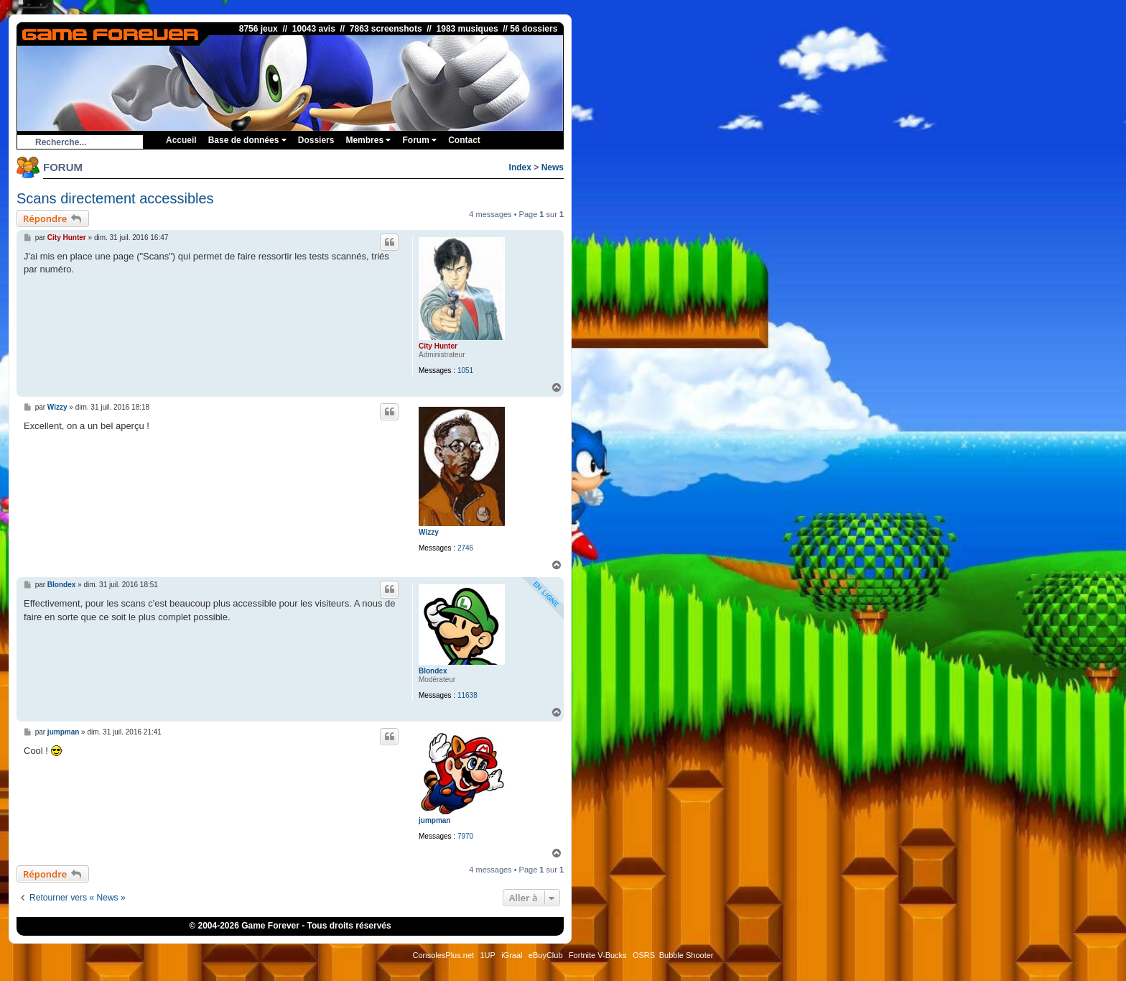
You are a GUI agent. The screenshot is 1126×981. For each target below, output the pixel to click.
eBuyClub (546, 955)
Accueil (181, 140)
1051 (465, 370)
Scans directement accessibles (115, 198)
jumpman (434, 820)
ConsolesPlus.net (443, 955)
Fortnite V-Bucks (598, 955)
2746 (465, 548)
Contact (464, 140)
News (552, 167)
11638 (467, 695)
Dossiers (316, 140)
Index (520, 167)
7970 (465, 836)
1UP (487, 955)
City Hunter (438, 346)
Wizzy (429, 532)
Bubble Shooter (686, 955)
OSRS (644, 955)
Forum (419, 140)
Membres (368, 140)
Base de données (247, 140)
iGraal (511, 955)
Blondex (433, 671)
